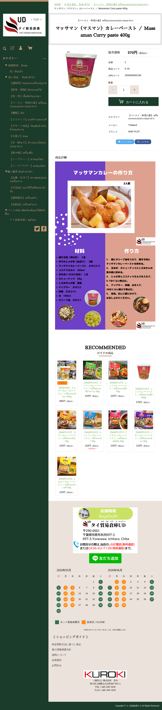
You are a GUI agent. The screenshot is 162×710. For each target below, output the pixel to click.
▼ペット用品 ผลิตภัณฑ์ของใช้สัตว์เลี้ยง (25, 212)
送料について (59, 654)
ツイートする (125, 142)
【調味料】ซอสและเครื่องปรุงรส (28, 83)
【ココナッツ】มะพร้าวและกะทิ (28, 119)
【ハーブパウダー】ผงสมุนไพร (27, 166)
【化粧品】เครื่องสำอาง (23, 204)
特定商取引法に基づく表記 (66, 644)
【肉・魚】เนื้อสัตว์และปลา (25, 96)
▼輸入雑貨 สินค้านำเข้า (18, 171)
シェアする (143, 142)
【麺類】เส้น (17, 113)
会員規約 (57, 660)
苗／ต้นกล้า (16, 71)
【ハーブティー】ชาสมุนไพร (26, 159)
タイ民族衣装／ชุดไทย (23, 220)
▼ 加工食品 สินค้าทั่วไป (20, 77)
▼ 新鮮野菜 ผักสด (16, 65)
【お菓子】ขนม (19, 136)
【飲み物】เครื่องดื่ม (21, 153)
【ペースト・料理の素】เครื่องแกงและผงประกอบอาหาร (28, 105)
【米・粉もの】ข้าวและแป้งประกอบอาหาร (28, 144)
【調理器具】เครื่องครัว (23, 198)
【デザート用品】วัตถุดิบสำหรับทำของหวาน (28, 128)
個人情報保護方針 (61, 649)
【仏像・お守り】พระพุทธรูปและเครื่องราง (28, 179)
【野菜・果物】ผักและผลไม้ (26, 90)
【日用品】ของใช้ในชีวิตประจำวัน (28, 189)
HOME (57, 4)
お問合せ (57, 665)
